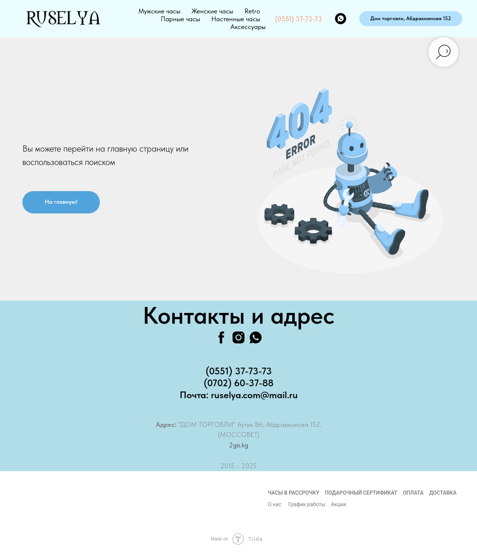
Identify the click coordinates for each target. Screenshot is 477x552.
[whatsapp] (340, 18)
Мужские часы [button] (159, 11)
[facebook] (221, 337)
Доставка (443, 493)
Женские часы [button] (212, 11)
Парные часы (180, 19)
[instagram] (238, 337)
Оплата (413, 493)
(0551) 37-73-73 (298, 19)
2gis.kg (238, 445)
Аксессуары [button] (248, 27)
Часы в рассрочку (293, 493)
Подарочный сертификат (361, 493)
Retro (252, 11)
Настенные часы (235, 19)
